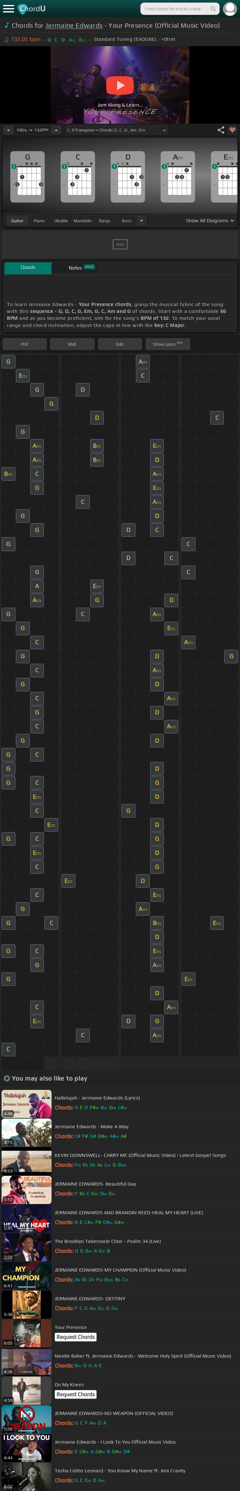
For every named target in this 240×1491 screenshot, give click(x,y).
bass (127, 220)
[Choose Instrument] (141, 220)
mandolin (83, 220)
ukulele (61, 220)
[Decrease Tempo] (8, 130)
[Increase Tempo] (56, 130)
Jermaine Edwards (73, 25)
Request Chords (76, 1337)
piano (39, 220)
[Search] (212, 8)
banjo (104, 220)
